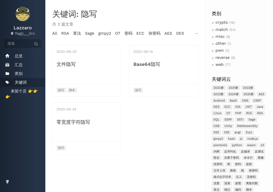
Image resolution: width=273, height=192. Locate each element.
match (221, 29)
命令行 (248, 157)
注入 (239, 177)
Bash (233, 100)
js (241, 139)
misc (220, 36)
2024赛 (233, 94)
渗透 (238, 183)
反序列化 (230, 151)
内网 (216, 151)
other (220, 43)
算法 (77, 33)
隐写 (61, 90)
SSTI (240, 119)
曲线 (233, 170)
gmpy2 (218, 139)
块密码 (218, 164)
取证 (216, 157)
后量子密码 (231, 157)
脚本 (72, 90)
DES (217, 107)
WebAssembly (247, 126)
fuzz (249, 132)
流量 (216, 183)
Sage (251, 119)
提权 (249, 164)
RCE (249, 113)
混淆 (227, 183)
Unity (228, 126)
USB (217, 126)
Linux (218, 113)
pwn (219, 50)
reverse (222, 57)
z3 (262, 145)
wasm (251, 145)
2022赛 (248, 88)
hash (231, 139)
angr (238, 132)
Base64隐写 (146, 64)
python (237, 145)
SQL (216, 119)
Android (219, 100)
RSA (260, 113)
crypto (221, 22)
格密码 (253, 170)
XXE (227, 132)
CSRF (257, 100)
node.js (252, 139)
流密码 (251, 177)
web (219, 64)
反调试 (259, 151)
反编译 (245, 151)
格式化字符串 (222, 177)
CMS (245, 100)
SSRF (228, 119)
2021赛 (233, 88)
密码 (238, 164)
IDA (237, 107)
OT (228, 113)
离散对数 (252, 183)
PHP (238, 113)
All (54, 33)
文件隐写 (66, 64)
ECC (227, 107)
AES (261, 94)
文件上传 (219, 170)
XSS (216, 132)
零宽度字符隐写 (73, 122)
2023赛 (219, 94)
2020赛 (219, 88)
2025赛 (248, 94)
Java (260, 107)
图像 (261, 157)
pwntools (220, 145)
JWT (248, 107)
